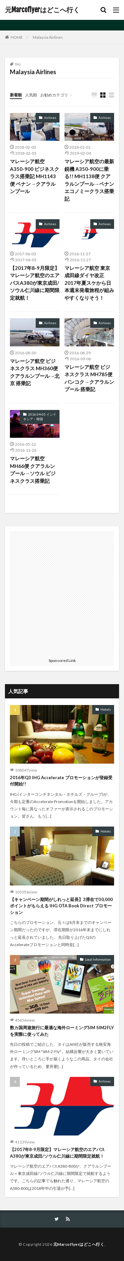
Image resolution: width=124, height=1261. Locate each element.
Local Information (98, 959)
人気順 (31, 94)
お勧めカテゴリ (54, 94)
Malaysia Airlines (48, 37)
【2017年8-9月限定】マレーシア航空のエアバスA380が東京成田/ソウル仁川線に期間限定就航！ (35, 283)
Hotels (106, 709)
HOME (17, 37)
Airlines (50, 118)
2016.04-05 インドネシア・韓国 (39, 416)
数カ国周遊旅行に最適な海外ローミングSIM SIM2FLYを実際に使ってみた (62, 1031)
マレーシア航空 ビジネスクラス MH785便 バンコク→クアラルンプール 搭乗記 (89, 378)
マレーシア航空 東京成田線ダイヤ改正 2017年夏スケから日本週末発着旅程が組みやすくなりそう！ (89, 283)
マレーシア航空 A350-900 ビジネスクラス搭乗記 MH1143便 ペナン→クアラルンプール (34, 176)
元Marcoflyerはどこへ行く (42, 10)
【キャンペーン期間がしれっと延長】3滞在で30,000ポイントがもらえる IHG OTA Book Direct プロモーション (61, 906)
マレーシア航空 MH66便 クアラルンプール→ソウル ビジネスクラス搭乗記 (33, 469)
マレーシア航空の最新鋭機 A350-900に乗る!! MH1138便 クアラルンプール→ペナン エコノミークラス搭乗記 (89, 180)
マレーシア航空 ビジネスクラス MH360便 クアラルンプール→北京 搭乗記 (35, 372)
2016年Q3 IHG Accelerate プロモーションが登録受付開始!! (61, 781)
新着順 (16, 94)
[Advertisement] (62, 593)
